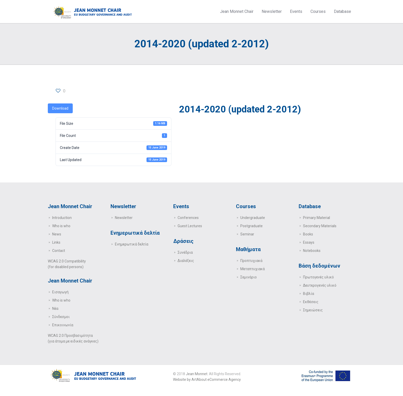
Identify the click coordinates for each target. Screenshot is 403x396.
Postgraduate (251, 226)
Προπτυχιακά (251, 261)
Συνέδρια (185, 252)
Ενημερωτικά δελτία (131, 244)
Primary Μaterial (316, 218)
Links (56, 242)
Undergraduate (252, 218)
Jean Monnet (196, 374)
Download (60, 108)
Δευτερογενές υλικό (319, 285)
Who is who (61, 226)
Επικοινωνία (62, 325)
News (56, 234)
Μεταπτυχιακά (252, 269)
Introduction (62, 218)
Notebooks (311, 251)
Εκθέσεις (310, 302)
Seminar (247, 234)
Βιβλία (308, 294)
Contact (58, 251)
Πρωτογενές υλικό (318, 277)
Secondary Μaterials (319, 226)
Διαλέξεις (186, 261)
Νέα (55, 308)
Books (308, 234)
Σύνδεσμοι (61, 317)
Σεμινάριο (248, 277)
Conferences (188, 218)
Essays (308, 242)
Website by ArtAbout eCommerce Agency (207, 379)
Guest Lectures (190, 226)
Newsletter (124, 218)
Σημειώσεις (313, 310)
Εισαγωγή (60, 292)
